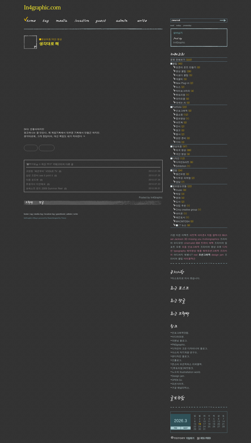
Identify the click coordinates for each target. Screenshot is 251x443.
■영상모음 (32, 164)
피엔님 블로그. (180, 340)
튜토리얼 (182, 94)
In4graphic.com (42, 7)
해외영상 (191, 250)
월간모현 (182, 174)
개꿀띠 (181, 79)
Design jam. (178, 375)
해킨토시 (182, 217)
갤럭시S (217, 235)
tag (31, 214)
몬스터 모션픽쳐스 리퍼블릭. (187, 364)
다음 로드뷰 (32, 179)
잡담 (180, 181)
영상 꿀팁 (183, 71)
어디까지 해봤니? (183, 254)
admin (69, 214)
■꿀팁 (176, 63)
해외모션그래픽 (211, 250)
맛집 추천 (183, 205)
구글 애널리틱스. (181, 387)
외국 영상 (183, 150)
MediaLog (60, 20)
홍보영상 (182, 118)
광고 (180, 130)
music (181, 189)
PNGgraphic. (179, 344)
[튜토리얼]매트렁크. (183, 368)
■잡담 (176, 170)
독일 (180, 193)
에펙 (211, 242)
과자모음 (182, 98)
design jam (217, 254)
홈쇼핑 (182, 114)
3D (185, 239)
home (26, 214)
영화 (180, 197)
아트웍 (181, 122)
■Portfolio (178, 106)
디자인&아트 (184, 162)
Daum (49, 218)
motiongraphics (210, 239)
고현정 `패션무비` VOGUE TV (41, 171)
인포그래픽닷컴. (180, 332)
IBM (198, 242)
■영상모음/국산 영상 (50, 39)
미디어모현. (178, 336)
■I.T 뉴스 (183, 225)
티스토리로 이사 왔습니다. (186, 278)
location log (49, 214)
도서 (180, 201)
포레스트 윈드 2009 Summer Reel (44, 188)
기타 (180, 142)
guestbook (60, 214)
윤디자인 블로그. (181, 356)
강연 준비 (183, 138)
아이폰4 (202, 235)
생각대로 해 (49, 43)
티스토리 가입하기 (182, 437)
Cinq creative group (188, 209)
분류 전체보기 (181, 59)
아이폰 (181, 213)
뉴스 (180, 86)
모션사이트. (178, 383)
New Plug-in (184, 83)
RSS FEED (204, 438)
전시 (180, 126)
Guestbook (99, 20)
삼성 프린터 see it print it (39, 175)
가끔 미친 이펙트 (179, 235)
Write (142, 20)
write (75, 214)
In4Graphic (28, 218)
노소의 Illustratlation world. (186, 372)
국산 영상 (46, 164)
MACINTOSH (185, 221)
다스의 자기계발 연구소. (185, 352)
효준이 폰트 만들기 (188, 67)
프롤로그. (177, 360)
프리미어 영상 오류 (210, 246)
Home (30, 20)
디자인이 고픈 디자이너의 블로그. (190, 348)
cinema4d (189, 242)
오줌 (184, 246)
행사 (180, 134)
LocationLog (80, 20)
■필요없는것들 (181, 186)
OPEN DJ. (177, 379)
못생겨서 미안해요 (36, 184)
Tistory (63, 218)
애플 (199, 250)
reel (196, 254)
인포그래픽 (184, 110)
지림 (209, 235)
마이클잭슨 (190, 258)
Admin (121, 20)
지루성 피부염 (185, 178)
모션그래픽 (204, 254)
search (176, 20)
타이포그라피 (185, 90)
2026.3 (180, 420)
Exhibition (183, 166)
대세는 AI (183, 102)
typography (180, 250)
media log (38, 214)
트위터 (204, 242)
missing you (194, 239)
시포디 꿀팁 (184, 75)
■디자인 (177, 158)
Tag (44, 20)
